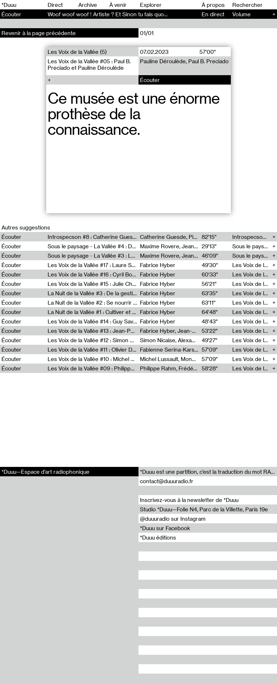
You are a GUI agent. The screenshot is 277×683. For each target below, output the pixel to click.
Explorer (151, 4)
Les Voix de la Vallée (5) (77, 51)
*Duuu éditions (158, 537)
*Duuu (8, 4)
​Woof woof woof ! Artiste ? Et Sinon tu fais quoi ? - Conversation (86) (133, 14)
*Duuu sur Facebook (165, 528)
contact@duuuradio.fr (166, 481)
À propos (213, 4)
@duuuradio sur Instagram (173, 518)
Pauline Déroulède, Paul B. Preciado (184, 61)
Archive (87, 4)
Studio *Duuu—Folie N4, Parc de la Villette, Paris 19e (204, 509)
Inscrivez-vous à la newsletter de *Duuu (189, 500)
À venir (118, 4)
